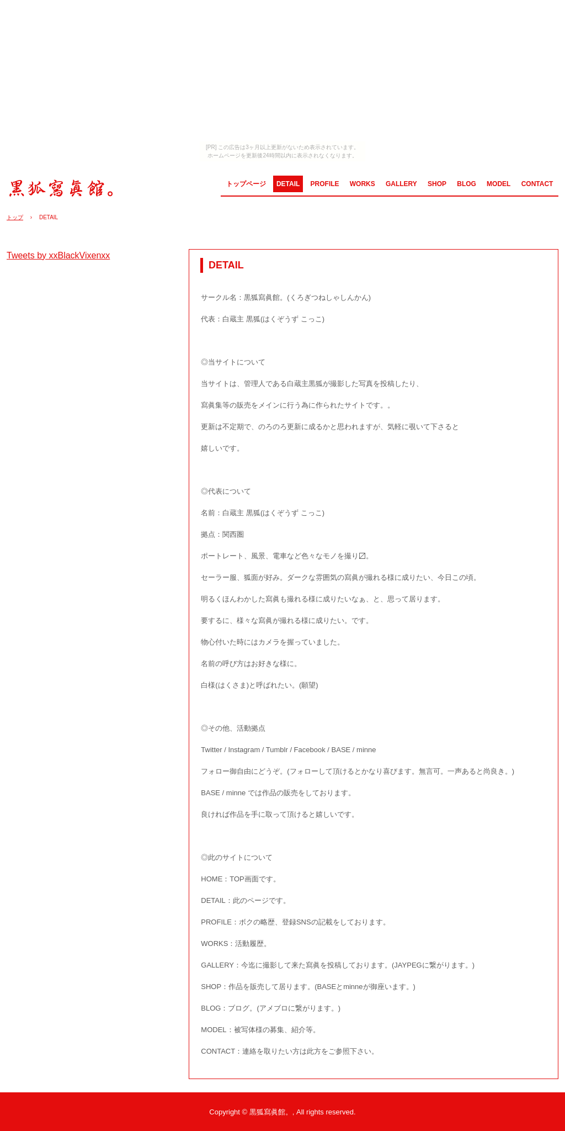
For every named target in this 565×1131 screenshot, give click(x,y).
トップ (15, 217)
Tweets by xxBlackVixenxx (58, 255)
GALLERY (401, 184)
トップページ (246, 184)
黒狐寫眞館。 (66, 187)
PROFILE (325, 184)
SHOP (437, 184)
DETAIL (288, 184)
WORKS (362, 184)
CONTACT (537, 184)
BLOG (466, 184)
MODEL (498, 184)
